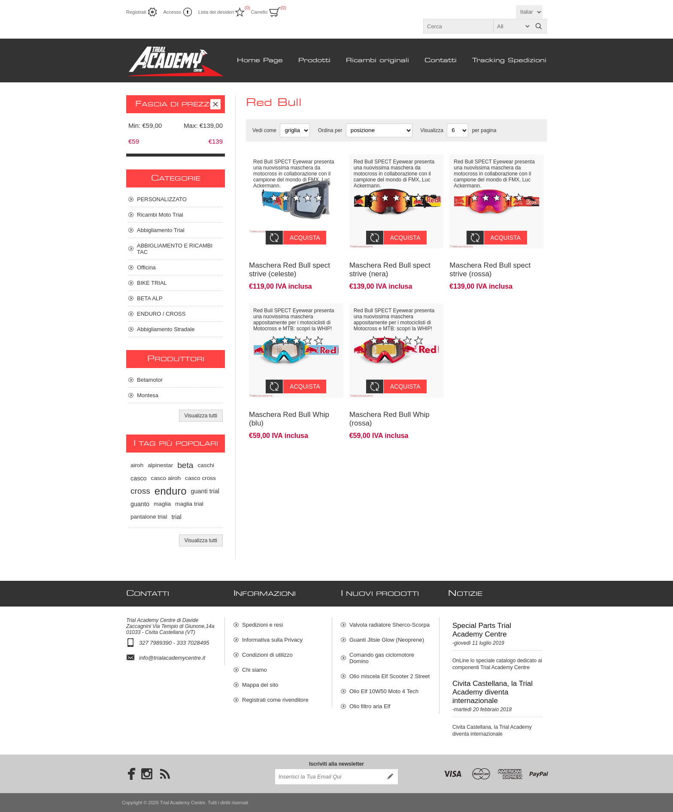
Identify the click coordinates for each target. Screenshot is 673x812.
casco (138, 478)
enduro (171, 491)
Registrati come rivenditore (275, 700)
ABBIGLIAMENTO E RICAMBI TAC (174, 248)
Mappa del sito (260, 685)
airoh (136, 465)
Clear (215, 104)
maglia (162, 504)
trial (176, 516)
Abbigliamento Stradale (165, 329)
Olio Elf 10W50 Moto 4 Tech (383, 691)
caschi (206, 465)
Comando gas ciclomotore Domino (381, 658)
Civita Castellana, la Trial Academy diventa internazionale (492, 692)
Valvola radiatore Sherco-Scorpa (389, 625)
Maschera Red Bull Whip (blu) (289, 406)
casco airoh (166, 478)
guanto (139, 504)
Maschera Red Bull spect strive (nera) (389, 263)
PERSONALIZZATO (162, 199)
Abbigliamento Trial (161, 230)
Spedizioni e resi (262, 625)
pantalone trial (148, 516)
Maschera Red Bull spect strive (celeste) (289, 263)
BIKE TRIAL (152, 283)
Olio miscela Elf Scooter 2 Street (389, 676)
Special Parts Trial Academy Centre (481, 630)
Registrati (136, 12)
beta (185, 465)
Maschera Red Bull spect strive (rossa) (490, 263)
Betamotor (150, 380)
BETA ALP (150, 298)
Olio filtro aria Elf (369, 706)
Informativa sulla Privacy (272, 640)
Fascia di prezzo (175, 104)
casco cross (200, 478)
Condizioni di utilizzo (267, 655)
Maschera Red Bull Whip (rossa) (389, 406)
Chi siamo (254, 670)
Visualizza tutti (201, 416)
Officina (146, 267)
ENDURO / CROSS (161, 314)
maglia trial (189, 504)
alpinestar (160, 465)
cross (140, 490)
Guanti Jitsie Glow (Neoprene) (386, 640)
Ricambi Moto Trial (160, 214)
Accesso (172, 12)
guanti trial (205, 491)
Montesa (147, 395)
